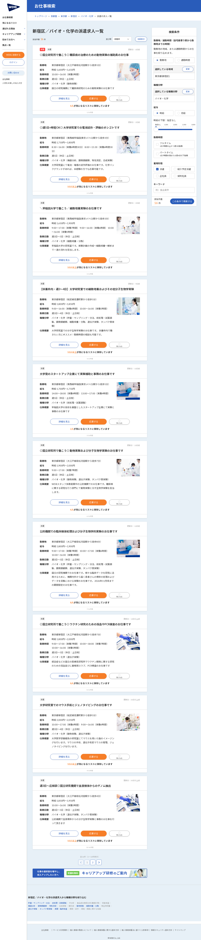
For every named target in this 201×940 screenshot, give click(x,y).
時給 (160, 113)
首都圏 (54, 16)
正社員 (161, 176)
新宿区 (74, 16)
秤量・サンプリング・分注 (39, 903)
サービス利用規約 (60, 930)
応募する (93, 98)
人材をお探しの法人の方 (12, 83)
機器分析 (31, 906)
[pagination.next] (99, 862)
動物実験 (80, 906)
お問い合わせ (13, 73)
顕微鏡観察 (42, 906)
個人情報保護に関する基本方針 (106, 930)
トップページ (41, 16)
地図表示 (141, 39)
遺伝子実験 (32, 909)
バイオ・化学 (87, 16)
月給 (181, 113)
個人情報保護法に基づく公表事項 (135, 930)
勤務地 (161, 60)
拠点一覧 (6, 45)
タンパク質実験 (46, 909)
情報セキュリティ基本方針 (161, 930)
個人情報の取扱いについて (80, 930)
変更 (188, 69)
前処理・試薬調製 (59, 903)
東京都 (64, 16)
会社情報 (6, 79)
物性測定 (52, 906)
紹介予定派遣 (182, 169)
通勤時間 (183, 60)
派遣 (160, 169)
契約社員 (180, 176)
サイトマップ (180, 930)
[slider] (156, 129)
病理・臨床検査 (61, 909)
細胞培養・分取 (92, 906)
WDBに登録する (13, 55)
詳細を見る (64, 98)
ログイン (13, 62)
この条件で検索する (182, 201)
